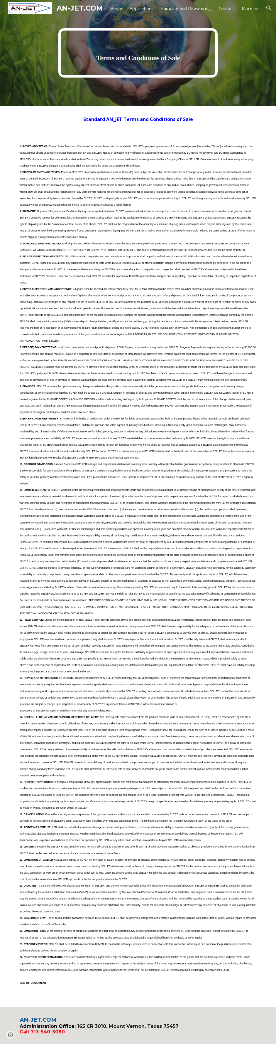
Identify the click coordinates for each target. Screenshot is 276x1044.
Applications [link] (141, 8)
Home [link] (116, 8)
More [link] (247, 8)
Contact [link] (226, 8)
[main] (137, 53)
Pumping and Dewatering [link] (186, 8)
